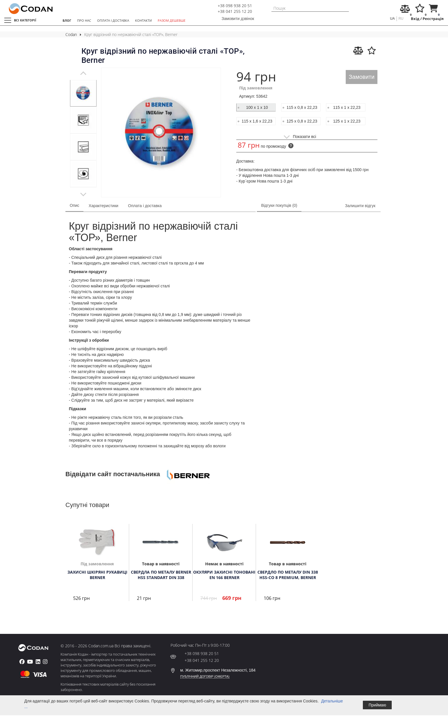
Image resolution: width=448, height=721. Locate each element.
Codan (71, 34)
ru (401, 19)
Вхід (415, 18)
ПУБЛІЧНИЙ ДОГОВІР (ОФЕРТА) (204, 676)
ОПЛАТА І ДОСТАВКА (113, 20)
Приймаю (377, 705)
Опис (74, 205)
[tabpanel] (83, 93)
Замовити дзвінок (238, 18)
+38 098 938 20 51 (235, 5)
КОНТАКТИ (143, 20)
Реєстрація (433, 18)
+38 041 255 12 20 (235, 11)
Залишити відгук (360, 205)
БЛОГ (67, 20)
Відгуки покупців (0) (279, 205)
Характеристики (103, 205)
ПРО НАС (84, 20)
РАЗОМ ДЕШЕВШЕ (171, 20)
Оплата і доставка (145, 205)
